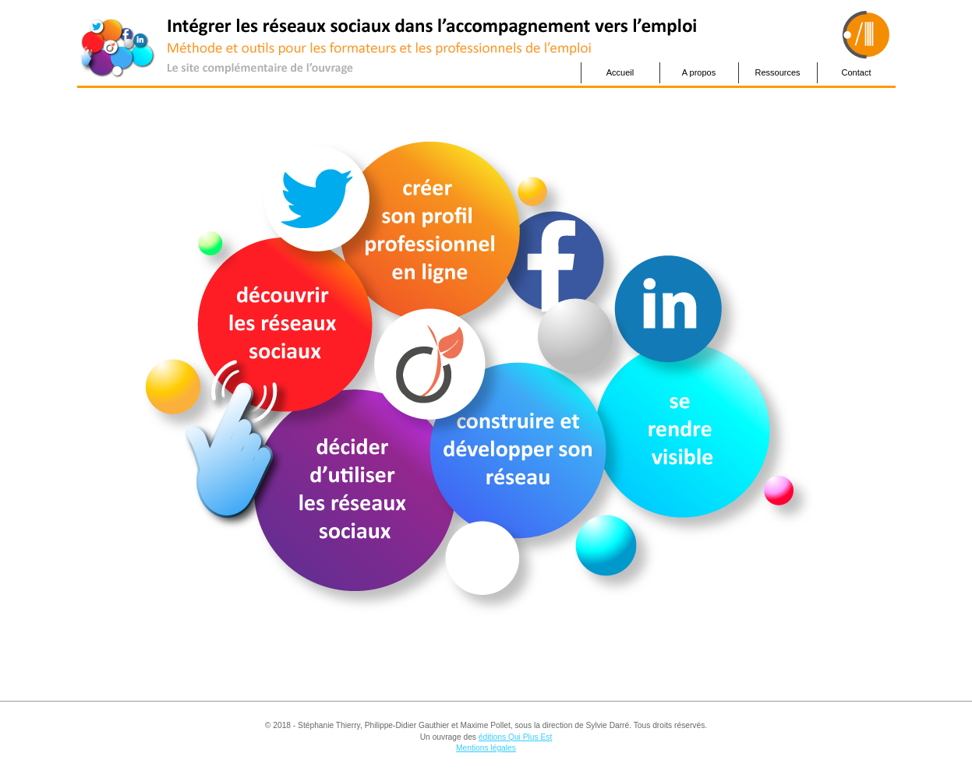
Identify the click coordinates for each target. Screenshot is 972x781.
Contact (856, 72)
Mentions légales (486, 748)
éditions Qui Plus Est (515, 737)
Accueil (620, 72)
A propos (699, 72)
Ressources (777, 72)
